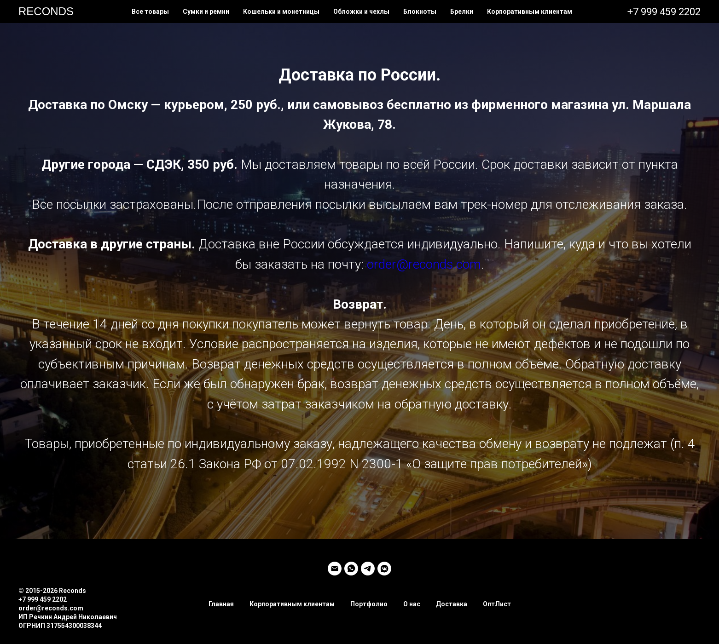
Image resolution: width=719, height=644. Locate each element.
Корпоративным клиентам (529, 11)
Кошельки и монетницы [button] (281, 11)
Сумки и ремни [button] (206, 11)
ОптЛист (497, 604)
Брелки (461, 11)
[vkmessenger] (384, 568)
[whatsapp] (351, 568)
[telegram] (368, 568)
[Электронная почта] (335, 568)
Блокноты (419, 11)
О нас (411, 604)
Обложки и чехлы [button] (361, 11)
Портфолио (369, 604)
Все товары (150, 11)
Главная (221, 604)
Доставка (451, 604)
